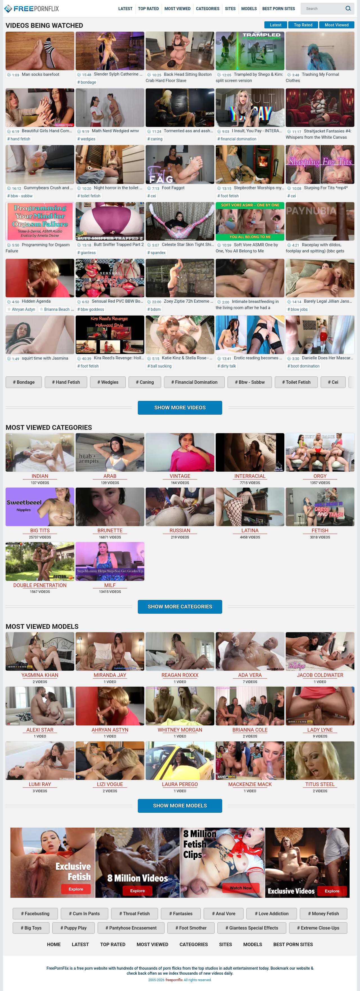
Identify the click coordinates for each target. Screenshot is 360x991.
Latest (125, 8)
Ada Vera (250, 655)
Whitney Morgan (180, 709)
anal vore (225, 913)
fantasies (182, 913)
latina (250, 510)
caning (156, 139)
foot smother (192, 928)
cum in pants (86, 913)
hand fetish (20, 139)
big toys (32, 928)
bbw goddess (92, 309)
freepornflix (174, 980)
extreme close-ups (319, 928)
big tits (40, 510)
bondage (88, 82)
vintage (180, 456)
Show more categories (180, 606)
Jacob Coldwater (320, 655)
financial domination (238, 139)
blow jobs (299, 309)
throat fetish (136, 913)
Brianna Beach (56, 309)
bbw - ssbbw (21, 196)
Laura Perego (180, 764)
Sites (230, 8)
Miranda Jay (110, 655)
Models (249, 8)
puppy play (75, 928)
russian (180, 510)
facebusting (37, 913)
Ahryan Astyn (23, 309)
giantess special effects (253, 928)
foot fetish (229, 196)
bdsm (155, 309)
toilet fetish (90, 196)
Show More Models (180, 805)
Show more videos (180, 407)
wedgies (87, 139)
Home (31, 4)
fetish (320, 510)
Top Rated (148, 8)
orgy (320, 456)
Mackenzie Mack (250, 764)
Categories (207, 8)
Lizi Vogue (110, 764)
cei (153, 196)
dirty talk (228, 366)
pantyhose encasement (132, 928)
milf (110, 565)
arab (110, 456)
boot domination (305, 366)
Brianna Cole (250, 709)
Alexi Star (40, 709)
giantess (88, 252)
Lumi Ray (40, 764)
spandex (158, 252)
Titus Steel (320, 764)
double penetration (40, 565)
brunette (110, 510)
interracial (250, 456)
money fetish (325, 913)
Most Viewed (178, 8)
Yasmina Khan (40, 655)
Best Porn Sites (278, 8)
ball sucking (161, 366)
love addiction (273, 913)
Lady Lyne (320, 709)
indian (40, 456)
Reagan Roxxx (180, 655)
